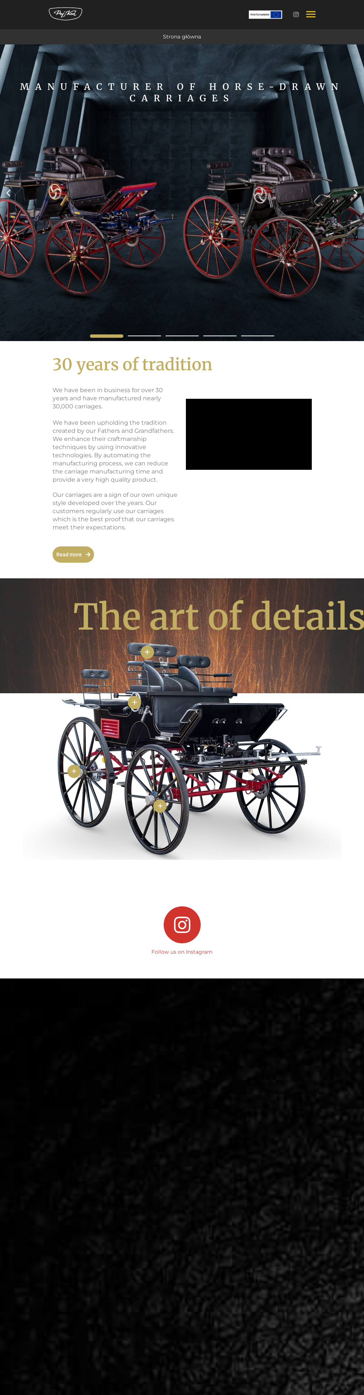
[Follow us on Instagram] (182, 924)
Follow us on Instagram (182, 951)
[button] (8, 193)
